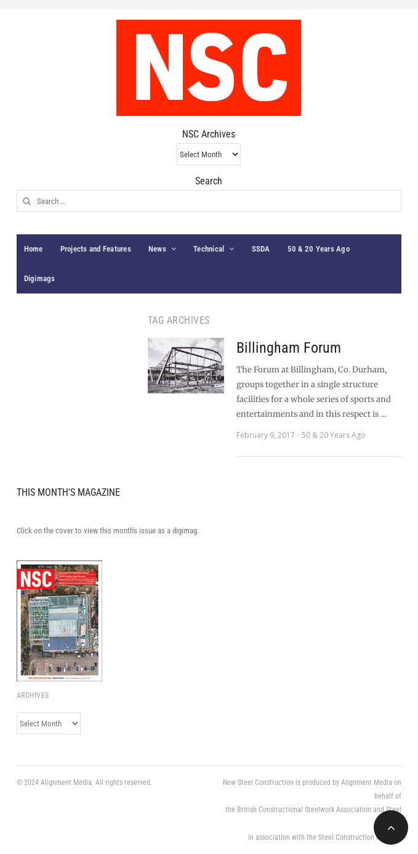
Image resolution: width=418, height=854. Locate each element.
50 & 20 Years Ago (318, 248)
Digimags (39, 278)
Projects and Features (95, 248)
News (157, 248)
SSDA (261, 248)
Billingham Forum (288, 347)
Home (33, 248)
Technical (208, 248)
